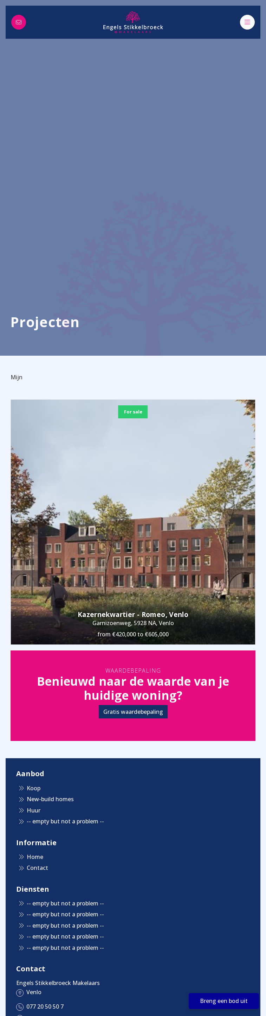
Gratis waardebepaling (133, 712)
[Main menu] (247, 22)
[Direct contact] (18, 22)
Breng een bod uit (224, 1001)
